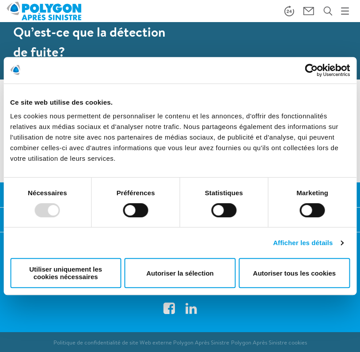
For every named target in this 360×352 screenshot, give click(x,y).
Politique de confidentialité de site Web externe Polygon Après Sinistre (141, 342)
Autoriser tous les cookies (294, 273)
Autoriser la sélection (180, 273)
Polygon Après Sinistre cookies (269, 342)
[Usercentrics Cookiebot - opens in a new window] (311, 70)
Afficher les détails (303, 242)
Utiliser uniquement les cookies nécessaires (65, 272)
